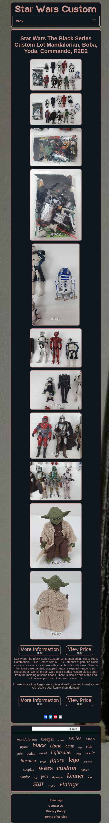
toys (90, 777)
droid (43, 753)
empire (25, 777)
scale (90, 752)
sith (88, 746)
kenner (75, 775)
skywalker (57, 777)
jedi (44, 776)
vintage (69, 784)
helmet (61, 740)
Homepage (56, 800)
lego (73, 759)
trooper (47, 739)
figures (24, 746)
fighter (85, 769)
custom (67, 767)
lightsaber (61, 752)
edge (80, 747)
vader (51, 786)
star (38, 784)
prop (43, 761)
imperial (87, 761)
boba (78, 753)
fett (35, 778)
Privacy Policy (56, 811)
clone (55, 745)
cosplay (28, 769)
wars (46, 767)
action (31, 753)
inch (90, 739)
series (75, 738)
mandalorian (27, 739)
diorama (27, 760)
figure (57, 759)
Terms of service (56, 816)
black (39, 745)
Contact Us (55, 805)
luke (20, 753)
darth (69, 746)
